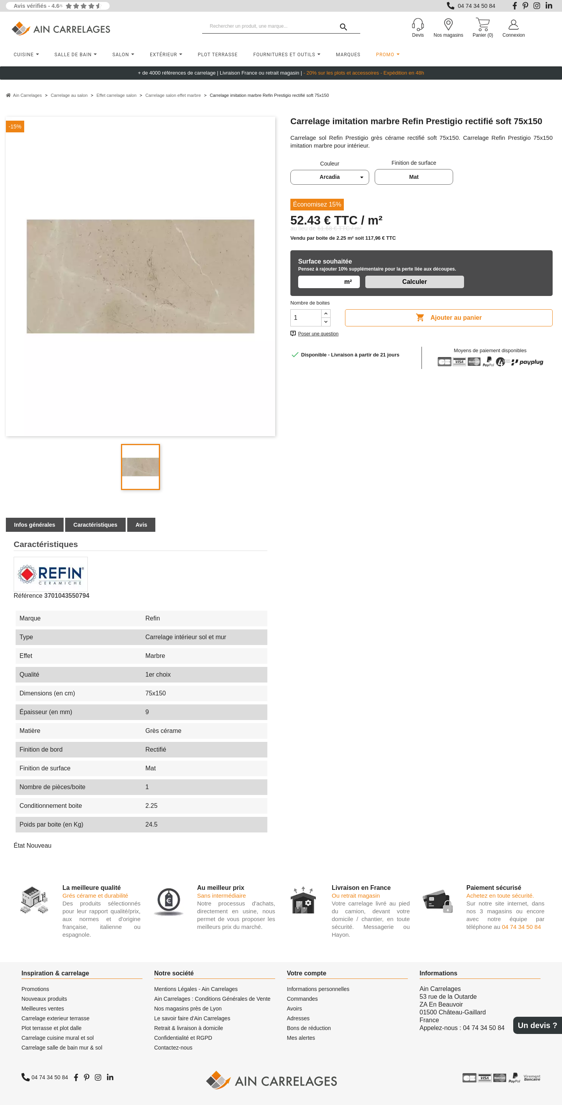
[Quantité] (306, 317)
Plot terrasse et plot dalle (51, 1028)
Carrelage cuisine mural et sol (57, 1038)
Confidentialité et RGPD (183, 1038)
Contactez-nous (173, 1047)
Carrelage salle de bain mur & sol (61, 1047)
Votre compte (306, 973)
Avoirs (294, 1008)
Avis (141, 525)
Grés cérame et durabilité (95, 895)
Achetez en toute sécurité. (500, 895)
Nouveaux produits (44, 999)
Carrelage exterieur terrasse (55, 1018)
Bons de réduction (309, 1028)
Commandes (302, 999)
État (19, 845)
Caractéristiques (95, 525)
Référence (28, 595)
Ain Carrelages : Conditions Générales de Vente (212, 999)
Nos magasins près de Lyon (188, 1008)
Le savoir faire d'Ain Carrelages (192, 1018)
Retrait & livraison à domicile (188, 1028)
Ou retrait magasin (356, 895)
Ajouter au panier (449, 318)
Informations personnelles (318, 989)
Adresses (298, 1018)
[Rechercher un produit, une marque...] (281, 27)
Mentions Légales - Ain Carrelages (196, 989)
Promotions (35, 989)
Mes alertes (301, 1038)
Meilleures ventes (42, 1008)
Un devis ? (537, 1025)
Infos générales (34, 525)
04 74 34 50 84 (476, 6)
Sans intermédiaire (221, 895)
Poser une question (318, 334)
